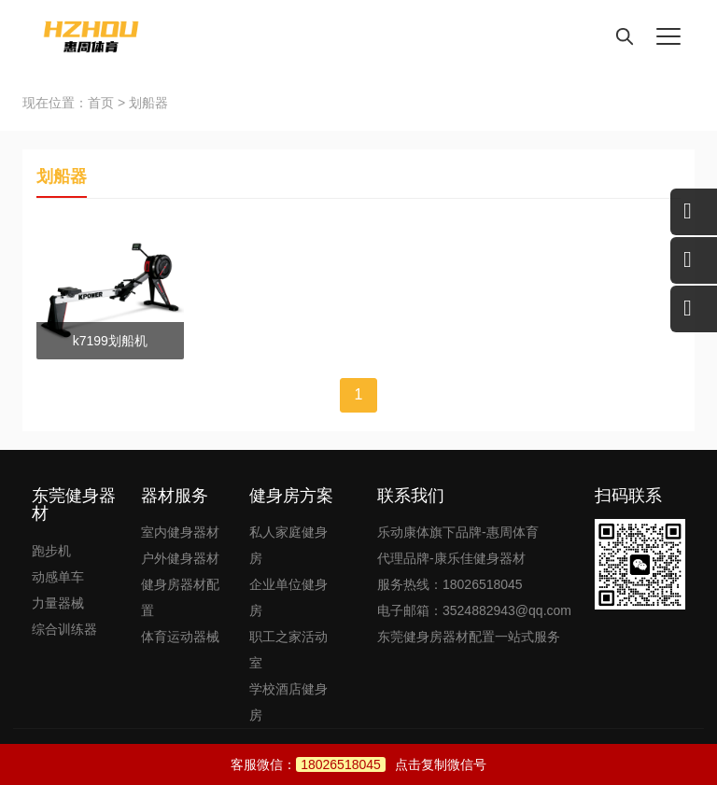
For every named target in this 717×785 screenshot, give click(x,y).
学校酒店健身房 (288, 701)
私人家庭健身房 (288, 545)
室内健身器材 (180, 532)
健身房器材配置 (180, 597)
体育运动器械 (180, 636)
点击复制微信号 (391, 764)
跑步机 (51, 550)
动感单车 (58, 576)
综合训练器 (64, 629)
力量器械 (58, 603)
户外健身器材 (180, 558)
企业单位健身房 (288, 597)
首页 (101, 102)
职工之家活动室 (288, 649)
